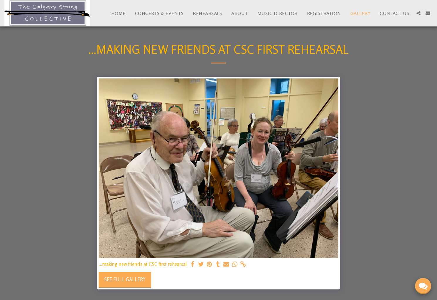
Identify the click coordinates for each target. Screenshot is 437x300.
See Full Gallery (125, 279)
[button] (418, 13)
